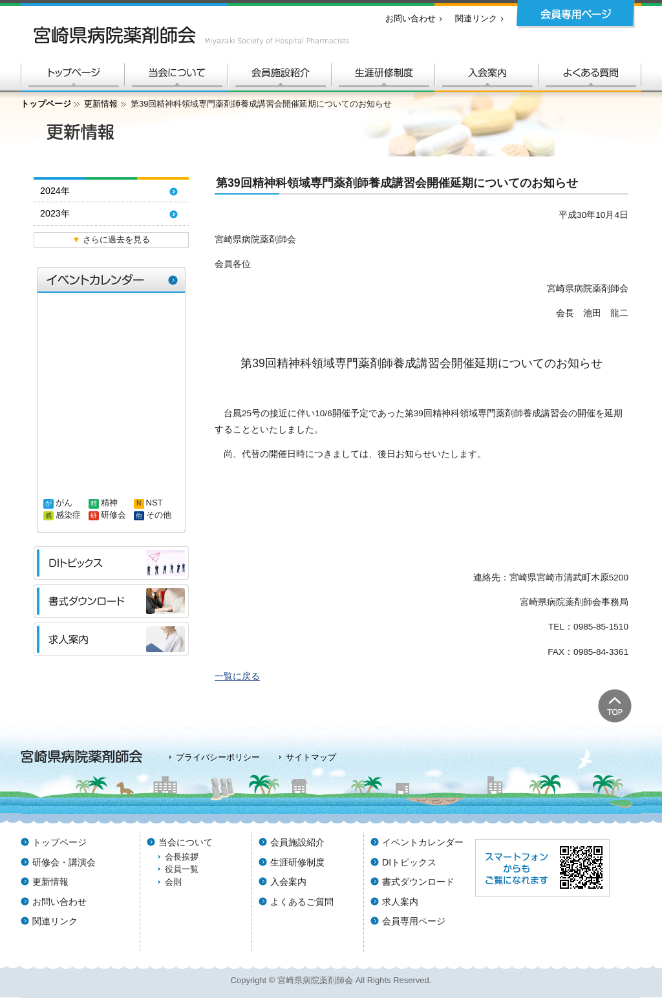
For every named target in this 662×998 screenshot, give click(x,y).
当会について (185, 842)
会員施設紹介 (297, 842)
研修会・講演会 (64, 862)
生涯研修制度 (297, 862)
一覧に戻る (237, 676)
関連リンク (476, 18)
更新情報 (101, 104)
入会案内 (288, 881)
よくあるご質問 (302, 902)
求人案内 (400, 902)
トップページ (46, 104)
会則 (173, 882)
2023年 (55, 213)
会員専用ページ (413, 921)
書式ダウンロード (418, 881)
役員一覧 (181, 869)
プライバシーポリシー (218, 757)
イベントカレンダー (423, 842)
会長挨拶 (181, 857)
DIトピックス (409, 862)
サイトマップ (311, 757)
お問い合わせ (410, 18)
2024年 (55, 191)
